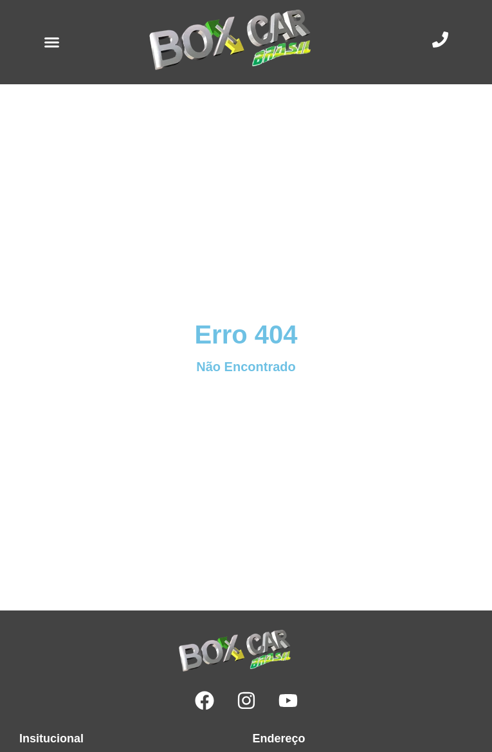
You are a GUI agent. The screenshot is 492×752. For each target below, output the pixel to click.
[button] (52, 42)
